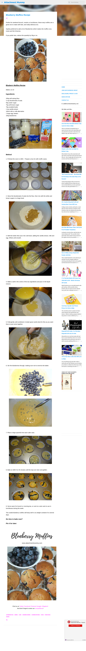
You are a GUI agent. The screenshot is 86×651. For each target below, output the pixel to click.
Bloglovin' (45, 606)
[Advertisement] (30, 639)
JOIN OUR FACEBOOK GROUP (69, 90)
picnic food (47, 614)
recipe (7, 616)
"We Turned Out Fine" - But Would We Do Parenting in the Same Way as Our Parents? (71, 177)
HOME (63, 87)
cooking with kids (36, 614)
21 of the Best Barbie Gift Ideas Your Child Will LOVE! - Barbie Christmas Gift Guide (71, 280)
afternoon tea (9, 614)
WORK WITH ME (66, 97)
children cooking (26, 614)
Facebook (27, 606)
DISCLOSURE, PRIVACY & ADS (70, 93)
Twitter (21, 606)
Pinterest (33, 606)
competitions (39, 608)
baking (16, 614)
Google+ (39, 606)
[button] (7, 18)
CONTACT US (65, 100)
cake (20, 614)
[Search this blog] (78, 2)
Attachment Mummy (14, 2)
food (42, 614)
